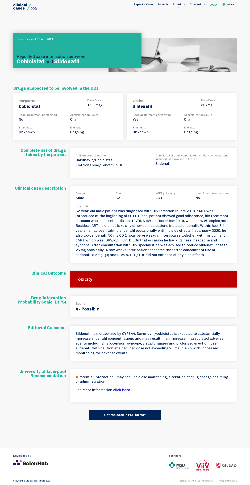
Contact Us (197, 4)
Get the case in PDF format (125, 415)
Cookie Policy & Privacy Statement (196, 481)
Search (163, 4)
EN (228, 4)
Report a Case (143, 4)
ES (232, 4)
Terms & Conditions (227, 481)
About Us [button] (179, 4)
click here (121, 390)
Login (214, 4)
